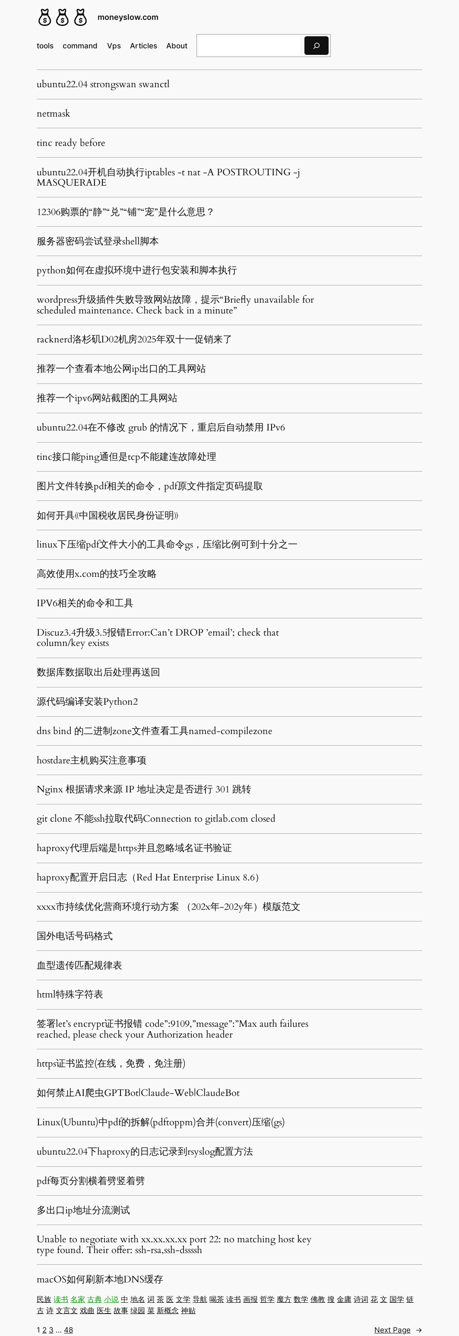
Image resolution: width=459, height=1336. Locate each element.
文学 (183, 1299)
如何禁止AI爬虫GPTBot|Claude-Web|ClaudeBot (138, 1093)
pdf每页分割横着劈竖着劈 (91, 1181)
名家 (77, 1299)
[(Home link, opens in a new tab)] (63, 17)
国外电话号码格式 (75, 936)
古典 (94, 1299)
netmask (53, 113)
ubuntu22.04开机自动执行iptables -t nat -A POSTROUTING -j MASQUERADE (168, 177)
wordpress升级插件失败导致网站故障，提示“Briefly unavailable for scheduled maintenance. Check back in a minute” (175, 305)
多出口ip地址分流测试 (83, 1210)
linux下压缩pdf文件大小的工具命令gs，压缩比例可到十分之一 (167, 544)
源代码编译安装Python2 (87, 701)
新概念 (168, 1310)
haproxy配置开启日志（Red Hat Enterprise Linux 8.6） (150, 877)
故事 (121, 1310)
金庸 (344, 1299)
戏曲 (87, 1310)
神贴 (188, 1310)
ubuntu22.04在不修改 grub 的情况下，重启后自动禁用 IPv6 (161, 427)
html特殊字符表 (70, 994)
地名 (137, 1299)
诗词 (361, 1299)
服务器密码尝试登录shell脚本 (98, 241)
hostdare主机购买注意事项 (91, 760)
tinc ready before (71, 143)
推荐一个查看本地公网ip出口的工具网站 (121, 369)
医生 (104, 1310)
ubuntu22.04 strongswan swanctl (103, 84)
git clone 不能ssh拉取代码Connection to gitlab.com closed (156, 819)
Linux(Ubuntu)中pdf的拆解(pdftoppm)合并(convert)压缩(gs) (161, 1122)
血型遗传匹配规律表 (79, 965)
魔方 (284, 1299)
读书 (61, 1299)
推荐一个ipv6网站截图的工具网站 (107, 398)
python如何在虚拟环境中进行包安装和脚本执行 (137, 270)
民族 (44, 1299)
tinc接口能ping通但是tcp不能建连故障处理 (126, 457)
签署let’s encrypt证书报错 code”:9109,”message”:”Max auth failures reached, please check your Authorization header (172, 1029)
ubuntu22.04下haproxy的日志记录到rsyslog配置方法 (145, 1151)
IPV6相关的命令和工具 (85, 603)
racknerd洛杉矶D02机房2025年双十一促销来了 (134, 339)
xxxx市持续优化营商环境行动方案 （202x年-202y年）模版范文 (169, 907)
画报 (250, 1299)
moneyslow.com (128, 17)
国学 (396, 1299)
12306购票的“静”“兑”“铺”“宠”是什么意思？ (126, 212)
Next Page (398, 1330)
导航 (200, 1299)
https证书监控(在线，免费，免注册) (111, 1063)
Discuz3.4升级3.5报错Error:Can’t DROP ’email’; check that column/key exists (158, 638)
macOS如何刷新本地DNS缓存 (100, 1279)
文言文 (67, 1310)
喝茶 (216, 1299)
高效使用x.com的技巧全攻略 (97, 574)
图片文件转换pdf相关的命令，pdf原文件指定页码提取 (150, 486)
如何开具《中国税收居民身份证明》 (107, 515)
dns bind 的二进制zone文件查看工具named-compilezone (154, 731)
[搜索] (316, 45)
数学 (301, 1299)
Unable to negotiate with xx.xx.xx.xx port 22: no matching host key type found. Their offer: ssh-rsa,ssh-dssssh (174, 1244)
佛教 (317, 1299)
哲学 (267, 1299)
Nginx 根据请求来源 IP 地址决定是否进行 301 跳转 (144, 789)
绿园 (137, 1310)
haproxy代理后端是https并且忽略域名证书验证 (134, 848)
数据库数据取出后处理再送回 (98, 672)
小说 (111, 1299)
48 (68, 1330)
